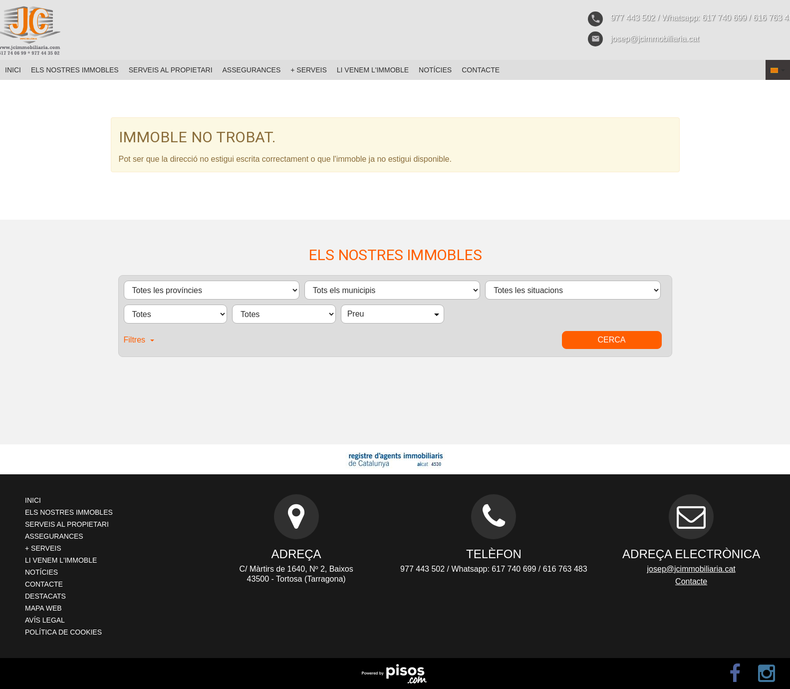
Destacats (45, 596)
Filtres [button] (139, 340)
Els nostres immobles (75, 70)
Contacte (481, 70)
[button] (778, 70)
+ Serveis (308, 70)
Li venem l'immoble (373, 70)
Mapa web (43, 608)
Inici (13, 70)
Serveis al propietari (171, 70)
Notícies (435, 70)
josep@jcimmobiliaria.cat (691, 569)
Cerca (611, 340)
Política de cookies (63, 632)
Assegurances (252, 70)
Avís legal (45, 620)
